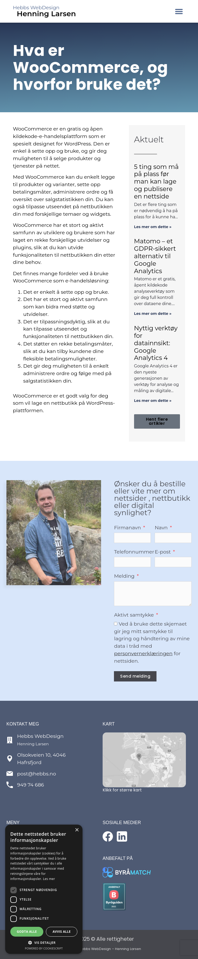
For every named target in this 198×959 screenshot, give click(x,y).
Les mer (49, 879)
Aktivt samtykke (134, 615)
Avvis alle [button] (62, 931)
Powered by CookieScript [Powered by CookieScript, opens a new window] (44, 948)
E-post (163, 552)
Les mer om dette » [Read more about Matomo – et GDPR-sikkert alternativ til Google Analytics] (152, 313)
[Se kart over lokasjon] (144, 759)
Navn (162, 528)
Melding (125, 576)
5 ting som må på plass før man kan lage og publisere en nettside (156, 181)
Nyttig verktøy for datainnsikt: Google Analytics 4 (156, 342)
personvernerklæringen (143, 653)
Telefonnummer (134, 552)
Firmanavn (128, 528)
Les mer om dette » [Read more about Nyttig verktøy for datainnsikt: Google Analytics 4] (152, 400)
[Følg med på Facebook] (108, 836)
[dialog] (43, 889)
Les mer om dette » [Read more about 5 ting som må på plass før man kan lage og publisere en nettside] (152, 226)
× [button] (77, 830)
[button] (179, 11)
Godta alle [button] (27, 931)
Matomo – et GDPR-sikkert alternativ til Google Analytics (155, 255)
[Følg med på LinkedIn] (122, 836)
